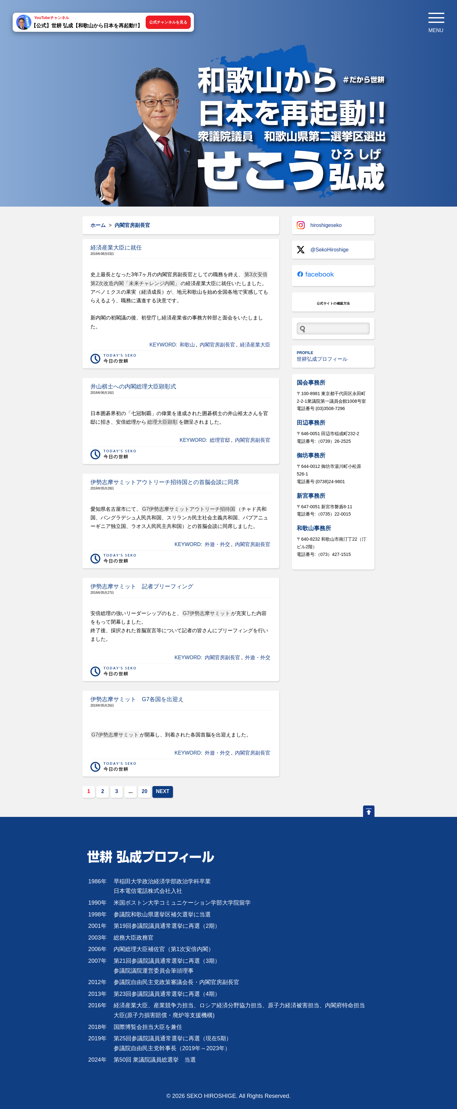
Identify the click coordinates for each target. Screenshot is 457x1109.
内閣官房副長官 (217, 344)
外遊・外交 (217, 544)
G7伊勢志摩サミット (206, 613)
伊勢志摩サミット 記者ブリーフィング (141, 586)
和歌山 (187, 344)
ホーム (98, 225)
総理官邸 (220, 440)
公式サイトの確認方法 (333, 303)
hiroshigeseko (319, 225)
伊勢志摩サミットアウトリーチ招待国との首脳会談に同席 (164, 482)
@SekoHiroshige (322, 249)
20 (145, 791)
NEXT (162, 791)
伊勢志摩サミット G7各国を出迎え (137, 699)
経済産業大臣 (255, 344)
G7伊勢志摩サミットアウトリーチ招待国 (188, 509)
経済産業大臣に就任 (116, 247)
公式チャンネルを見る (168, 22)
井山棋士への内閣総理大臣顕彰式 (133, 386)
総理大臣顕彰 (162, 422)
